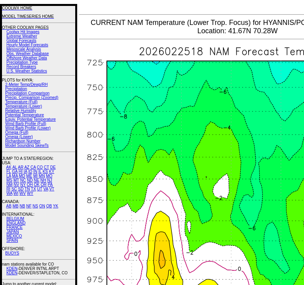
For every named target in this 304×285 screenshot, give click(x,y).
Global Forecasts (21, 40)
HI (21, 171)
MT (16, 180)
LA (8, 176)
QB (49, 206)
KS (45, 171)
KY (51, 171)
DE (53, 167)
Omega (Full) (16, 132)
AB (8, 206)
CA (33, 167)
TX (33, 189)
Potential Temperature (24, 115)
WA (9, 193)
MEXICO (14, 236)
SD (21, 189)
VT (51, 189)
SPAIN (12, 240)
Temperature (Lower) (23, 106)
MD (22, 176)
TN (27, 189)
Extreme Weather (21, 36)
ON (42, 206)
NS (35, 206)
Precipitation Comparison (27, 93)
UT (39, 189)
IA (25, 171)
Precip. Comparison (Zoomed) (31, 97)
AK (8, 167)
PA (50, 184)
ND (29, 180)
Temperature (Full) (21, 102)
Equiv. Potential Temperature (30, 119)
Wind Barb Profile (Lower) (27, 128)
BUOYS (12, 253)
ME (29, 176)
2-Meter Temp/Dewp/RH (26, 84)
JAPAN (12, 232)
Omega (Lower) (18, 137)
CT (46, 167)
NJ (49, 180)
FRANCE (14, 227)
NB (22, 206)
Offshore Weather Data (26, 58)
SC (14, 189)
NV (16, 184)
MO (49, 176)
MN (42, 176)
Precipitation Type (22, 62)
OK (36, 184)
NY (23, 184)
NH (43, 180)
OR (44, 184)
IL (40, 171)
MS (9, 180)
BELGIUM (15, 219)
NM (9, 184)
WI (15, 193)
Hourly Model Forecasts (27, 45)
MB (16, 206)
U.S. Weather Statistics (26, 71)
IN (35, 171)
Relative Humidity (20, 110)
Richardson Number (22, 141)
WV (22, 193)
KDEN (11, 268)
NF (28, 206)
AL (14, 167)
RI (8, 189)
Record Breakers (21, 67)
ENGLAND (15, 223)
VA (46, 189)
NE (36, 180)
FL (8, 171)
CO (40, 167)
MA (15, 176)
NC (23, 180)
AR (20, 167)
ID (30, 171)
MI (35, 176)
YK (55, 206)
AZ (26, 167)
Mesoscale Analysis (23, 49)
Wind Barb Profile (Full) (25, 124)
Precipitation (16, 89)
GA (14, 171)
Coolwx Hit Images (22, 32)
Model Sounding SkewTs (27, 145)
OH (30, 184)
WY (30, 193)
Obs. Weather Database (27, 53)
